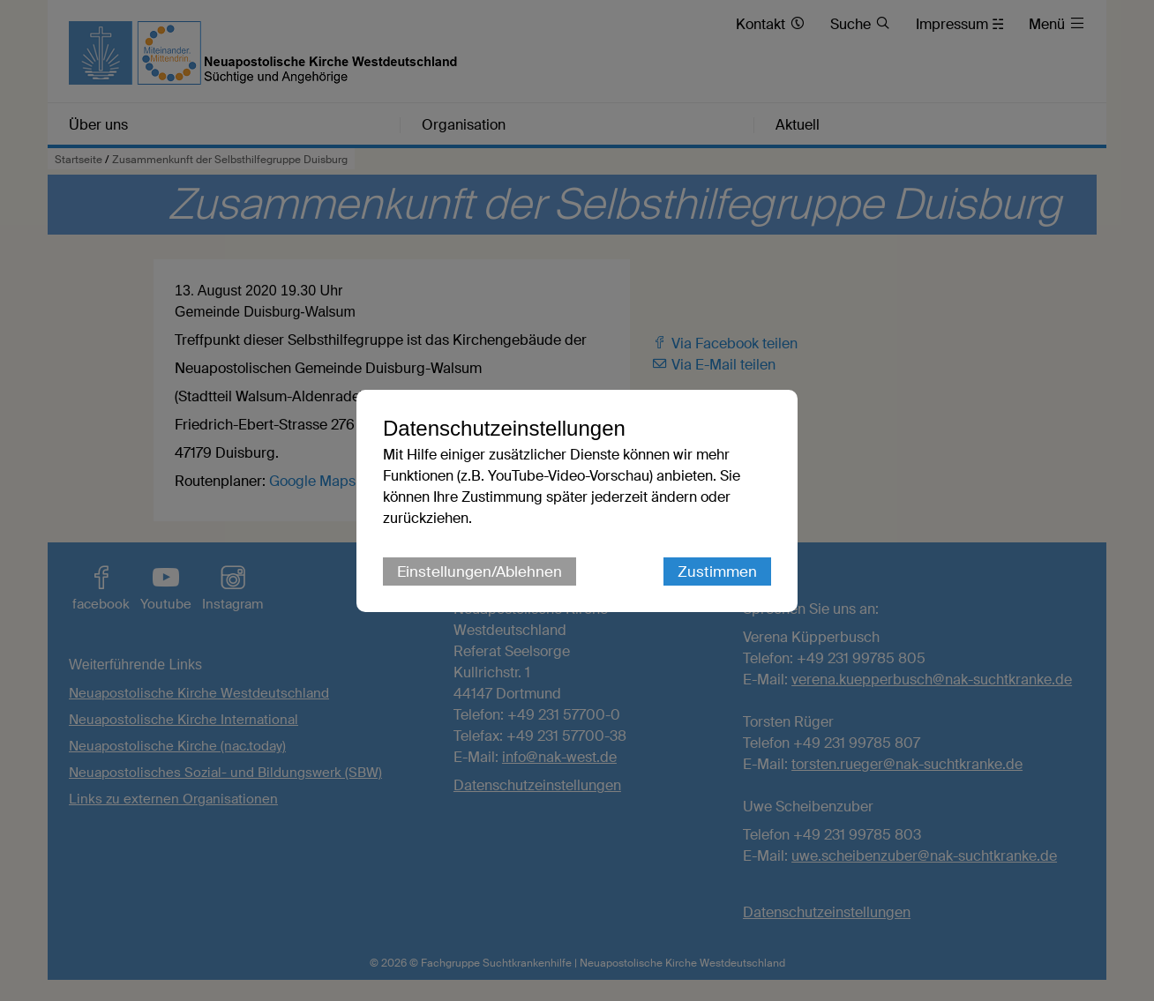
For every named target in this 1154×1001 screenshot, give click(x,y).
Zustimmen (717, 571)
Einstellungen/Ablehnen (479, 571)
